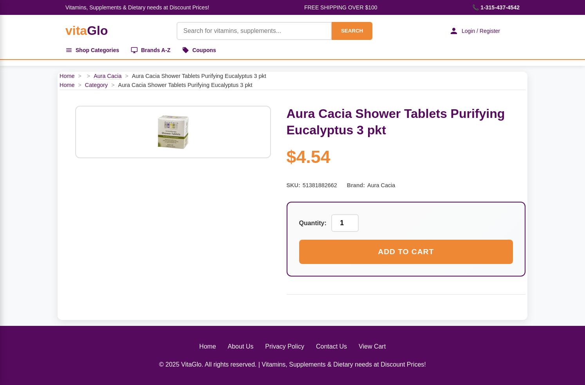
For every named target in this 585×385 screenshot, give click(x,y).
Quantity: (313, 223)
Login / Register (474, 31)
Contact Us (331, 346)
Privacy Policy (284, 346)
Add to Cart (406, 252)
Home (67, 76)
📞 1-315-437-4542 (496, 7)
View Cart (372, 346)
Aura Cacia (107, 76)
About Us (241, 346)
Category (96, 85)
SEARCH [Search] (352, 31)
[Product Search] (254, 31)
